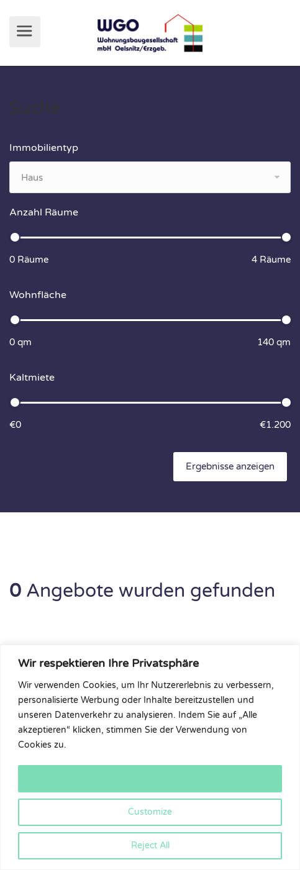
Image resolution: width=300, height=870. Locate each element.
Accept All (150, 778)
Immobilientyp (43, 148)
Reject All (150, 845)
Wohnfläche (37, 295)
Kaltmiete (32, 377)
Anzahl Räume (43, 212)
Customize (150, 812)
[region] (150, 757)
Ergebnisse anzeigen (230, 466)
